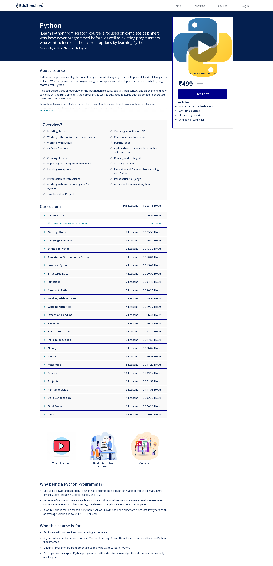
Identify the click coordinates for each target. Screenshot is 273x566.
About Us (200, 6)
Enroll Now (202, 94)
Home (177, 6)
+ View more (48, 110)
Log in (245, 6)
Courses (222, 6)
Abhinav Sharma (63, 48)
